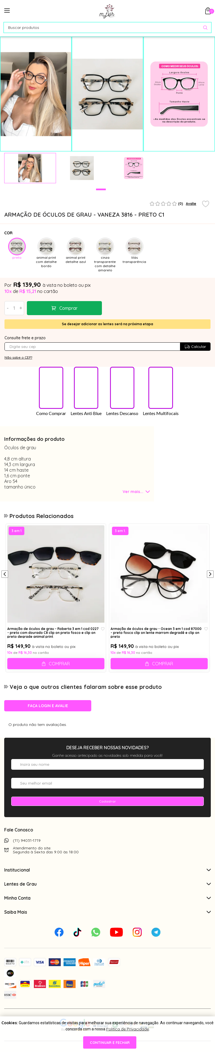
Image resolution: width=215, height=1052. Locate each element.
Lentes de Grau (107, 888)
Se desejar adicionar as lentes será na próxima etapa (107, 324)
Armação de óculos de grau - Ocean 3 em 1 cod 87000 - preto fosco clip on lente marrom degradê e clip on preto (156, 637)
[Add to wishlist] (205, 204)
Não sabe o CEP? (18, 357)
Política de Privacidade (127, 1029)
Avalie (191, 203)
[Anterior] (4, 579)
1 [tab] (101, 189)
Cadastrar (107, 806)
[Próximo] (210, 579)
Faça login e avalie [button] (48, 710)
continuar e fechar (110, 1042)
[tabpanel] (30, 168)
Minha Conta (107, 902)
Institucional (107, 874)
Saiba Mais (107, 916)
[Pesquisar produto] (205, 28)
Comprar (68, 308)
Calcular (195, 346)
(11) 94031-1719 (27, 845)
